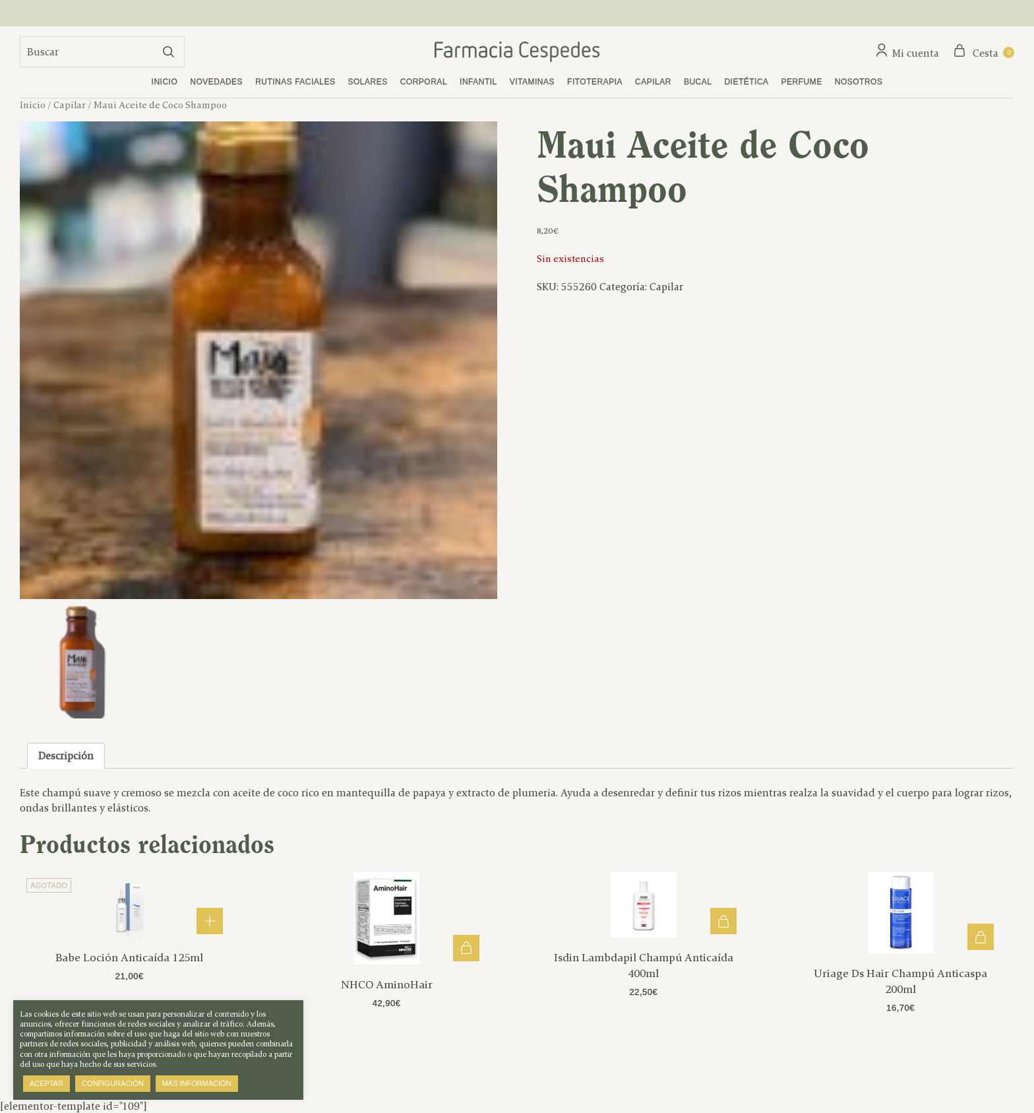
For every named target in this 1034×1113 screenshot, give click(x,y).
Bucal (698, 81)
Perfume (801, 81)
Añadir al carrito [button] (466, 948)
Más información (196, 1083)
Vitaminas (532, 81)
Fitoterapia (595, 81)
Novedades (216, 81)
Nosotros (859, 81)
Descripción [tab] (66, 756)
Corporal (423, 81)
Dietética (746, 81)
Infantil (478, 81)
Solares (368, 81)
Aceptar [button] (46, 1083)
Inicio (165, 81)
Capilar (653, 81)
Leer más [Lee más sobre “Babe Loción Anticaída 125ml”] (210, 921)
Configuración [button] (113, 1083)
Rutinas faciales (295, 81)
